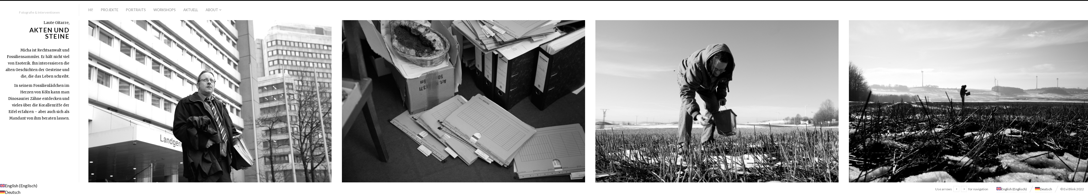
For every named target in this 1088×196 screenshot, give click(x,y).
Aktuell (190, 10)
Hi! (90, 10)
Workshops (164, 10)
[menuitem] (1011, 188)
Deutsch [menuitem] (1046, 189)
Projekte (109, 10)
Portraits (136, 10)
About (212, 10)
